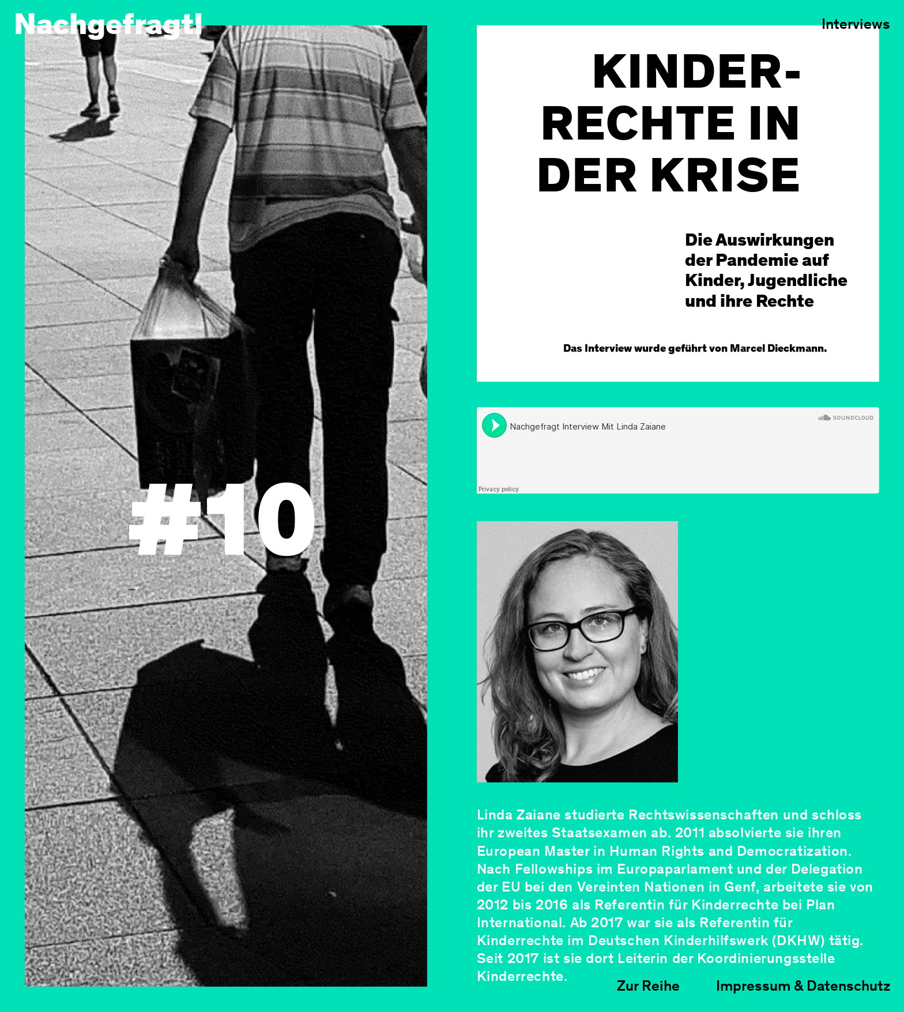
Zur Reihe (648, 987)
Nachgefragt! (108, 27)
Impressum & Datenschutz (803, 987)
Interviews (856, 25)
